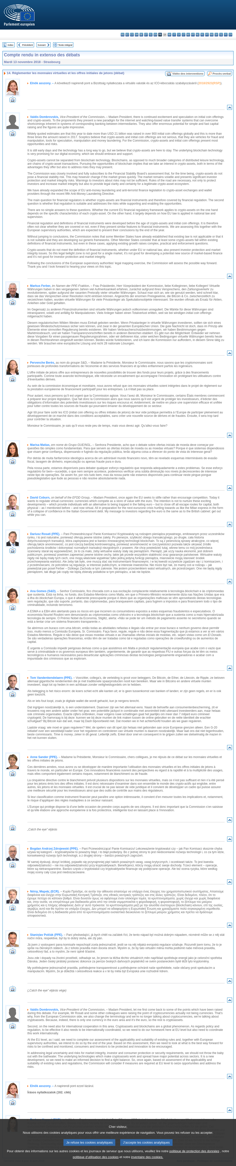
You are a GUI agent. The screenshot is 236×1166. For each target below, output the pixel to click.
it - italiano (174, 34)
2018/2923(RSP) (209, 83)
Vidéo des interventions (187, 73)
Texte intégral (65, 45)
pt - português (207, 34)
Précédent (27, 45)
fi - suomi (226, 34)
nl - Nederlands (197, 34)
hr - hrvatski (169, 34)
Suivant (42, 45)
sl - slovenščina (221, 34)
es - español (127, 34)
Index (10, 45)
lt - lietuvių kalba (183, 34)
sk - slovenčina (216, 34)
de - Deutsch (141, 34)
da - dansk (136, 34)
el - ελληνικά (151, 34)
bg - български (122, 34)
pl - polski (202, 34)
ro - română (212, 34)
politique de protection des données (194, 1157)
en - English (155, 34)
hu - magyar (188, 34)
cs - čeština (132, 34)
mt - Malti (193, 34)
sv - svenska (230, 34)
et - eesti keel (146, 34)
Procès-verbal (222, 73)
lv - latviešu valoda (179, 34)
